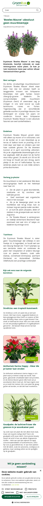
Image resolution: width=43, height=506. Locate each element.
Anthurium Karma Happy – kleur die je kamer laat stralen (21, 367)
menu (4, 4)
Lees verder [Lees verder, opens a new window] (15, 485)
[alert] (21, 487)
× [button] (40, 471)
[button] (21, 502)
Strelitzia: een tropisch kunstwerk (20, 308)
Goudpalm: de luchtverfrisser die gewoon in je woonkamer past (19, 425)
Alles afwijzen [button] (33, 497)
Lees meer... (31, 301)
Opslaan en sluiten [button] (12, 497)
